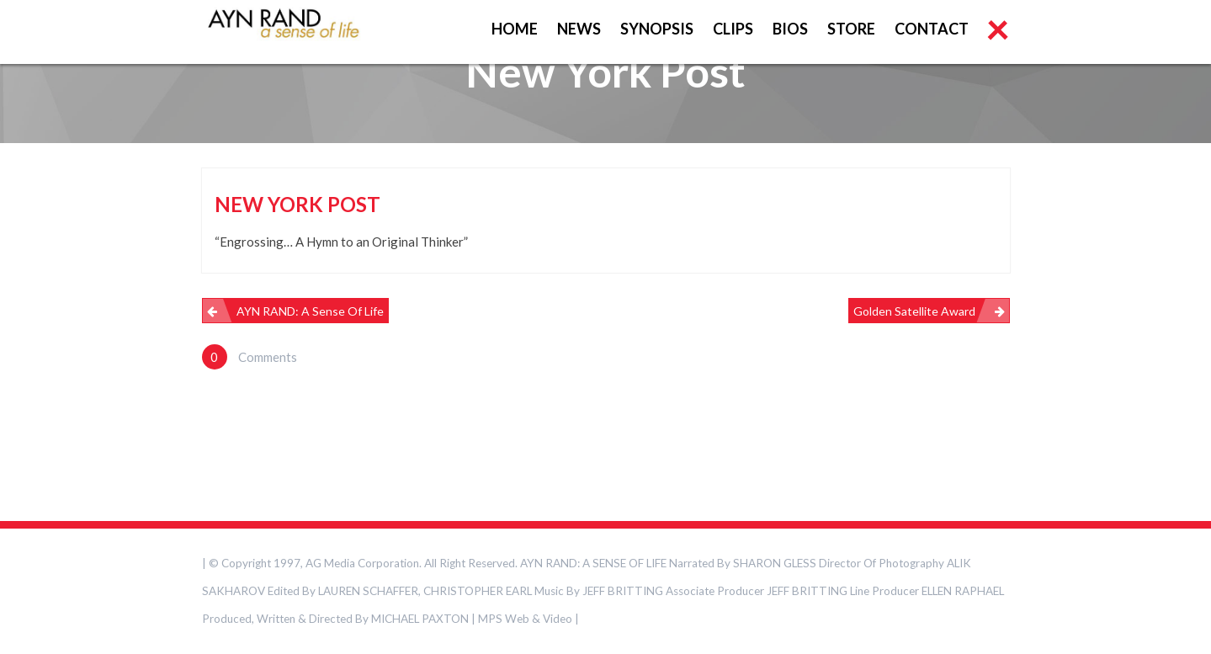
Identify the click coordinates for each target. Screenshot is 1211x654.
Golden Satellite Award (914, 311)
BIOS (790, 28)
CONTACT (932, 28)
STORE (851, 28)
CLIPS (733, 28)
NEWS (579, 28)
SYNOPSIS (656, 28)
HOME (514, 28)
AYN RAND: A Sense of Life (310, 311)
